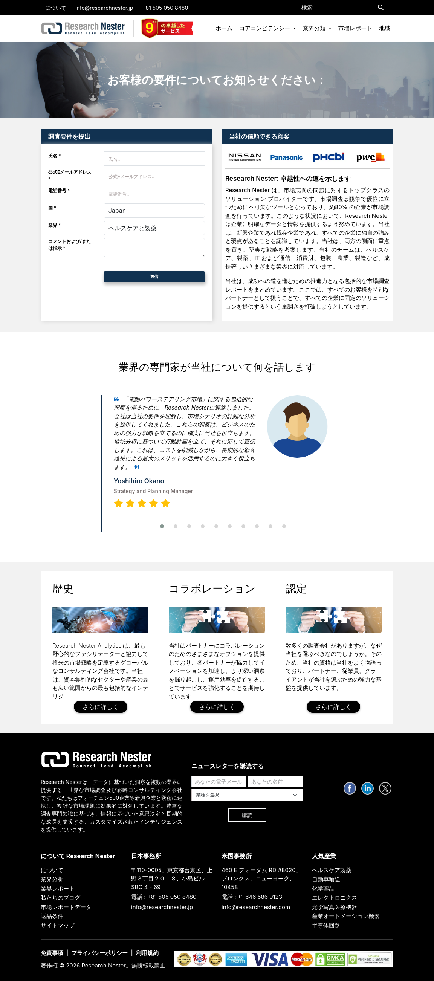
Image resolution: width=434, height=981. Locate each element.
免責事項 (52, 953)
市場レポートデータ (66, 907)
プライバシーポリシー (99, 953)
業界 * (54, 225)
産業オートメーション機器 (346, 916)
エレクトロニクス (334, 897)
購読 (247, 815)
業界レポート (58, 888)
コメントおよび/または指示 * (69, 244)
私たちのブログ (60, 897)
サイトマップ (58, 925)
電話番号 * (59, 190)
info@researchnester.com (256, 907)
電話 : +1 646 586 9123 (252, 896)
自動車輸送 (326, 879)
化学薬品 (323, 888)
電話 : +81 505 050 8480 (164, 896)
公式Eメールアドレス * (70, 175)
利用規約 (147, 953)
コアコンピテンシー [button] (265, 28)
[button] (162, 526)
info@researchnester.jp (104, 8)
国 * (52, 208)
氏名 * (54, 156)
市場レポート (355, 28)
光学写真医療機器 (334, 907)
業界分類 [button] (315, 28)
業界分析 (52, 879)
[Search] (381, 7)
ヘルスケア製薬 (331, 870)
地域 (384, 28)
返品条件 (52, 916)
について (55, 8)
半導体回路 (326, 925)
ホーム (223, 28)
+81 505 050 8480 (165, 8)
